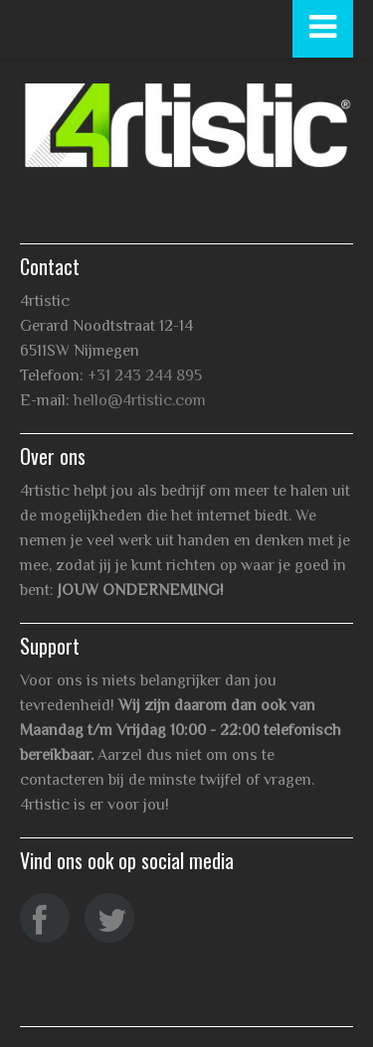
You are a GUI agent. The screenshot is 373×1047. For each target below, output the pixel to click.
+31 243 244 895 (145, 375)
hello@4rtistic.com (140, 400)
